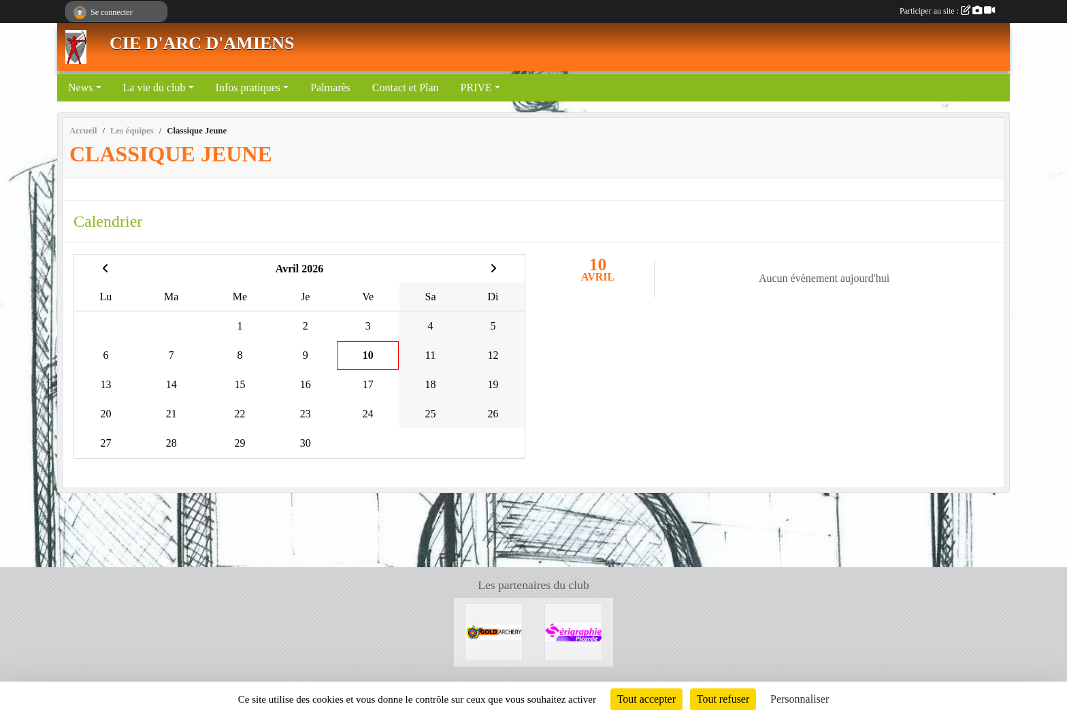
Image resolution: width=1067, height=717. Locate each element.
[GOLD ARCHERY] (494, 631)
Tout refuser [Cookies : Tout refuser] (723, 699)
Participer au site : (947, 11)
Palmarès (330, 87)
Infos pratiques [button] (248, 87)
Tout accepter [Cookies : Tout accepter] (646, 699)
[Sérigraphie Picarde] (573, 631)
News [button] (80, 87)
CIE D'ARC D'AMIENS (202, 43)
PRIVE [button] (476, 87)
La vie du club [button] (154, 87)
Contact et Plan (405, 87)
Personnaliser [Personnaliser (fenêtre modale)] (799, 699)
